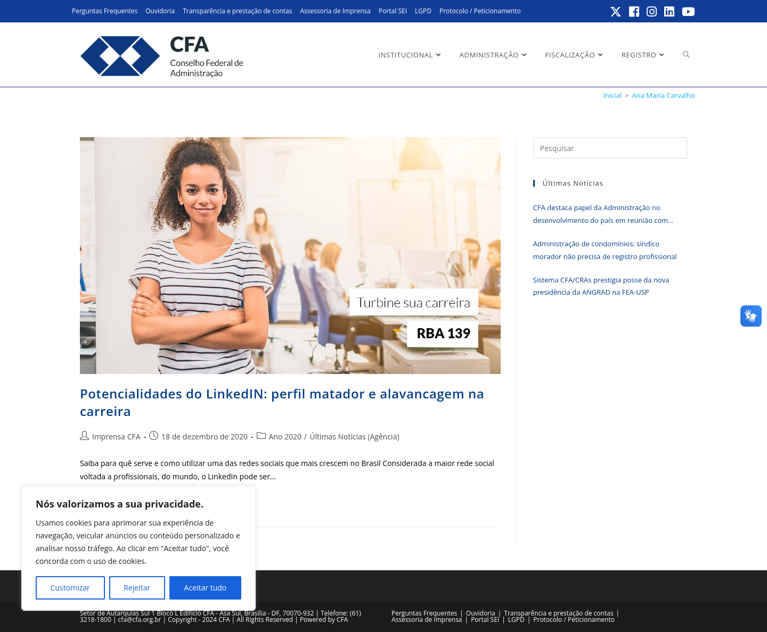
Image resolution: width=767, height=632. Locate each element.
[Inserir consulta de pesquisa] (610, 148)
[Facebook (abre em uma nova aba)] (634, 12)
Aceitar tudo (205, 588)
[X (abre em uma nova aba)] (616, 12)
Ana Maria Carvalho (663, 95)
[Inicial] (612, 95)
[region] (138, 548)
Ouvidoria (160, 10)
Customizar (70, 588)
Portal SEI (393, 10)
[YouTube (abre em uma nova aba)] (687, 12)
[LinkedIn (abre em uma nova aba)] (670, 12)
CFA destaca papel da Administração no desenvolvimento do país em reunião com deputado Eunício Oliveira (600, 215)
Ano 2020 (285, 436)
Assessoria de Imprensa (335, 10)
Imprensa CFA (116, 436)
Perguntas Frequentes (104, 10)
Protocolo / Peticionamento (480, 10)
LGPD (423, 10)
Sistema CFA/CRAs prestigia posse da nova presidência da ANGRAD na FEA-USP (601, 286)
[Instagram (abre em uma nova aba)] (652, 12)
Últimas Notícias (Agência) (354, 436)
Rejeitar (137, 588)
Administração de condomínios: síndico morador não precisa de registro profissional (605, 250)
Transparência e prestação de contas (237, 10)
